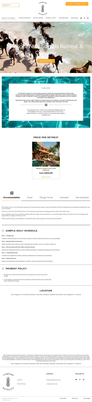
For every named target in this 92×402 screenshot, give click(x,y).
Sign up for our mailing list (8, 18)
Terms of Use (75, 398)
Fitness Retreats (25, 18)
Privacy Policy (63, 398)
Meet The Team (21, 384)
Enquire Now (46, 61)
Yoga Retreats (38, 18)
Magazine (74, 18)
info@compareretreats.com (53, 380)
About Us (19, 380)
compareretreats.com (52, 384)
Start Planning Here (77, 3)
